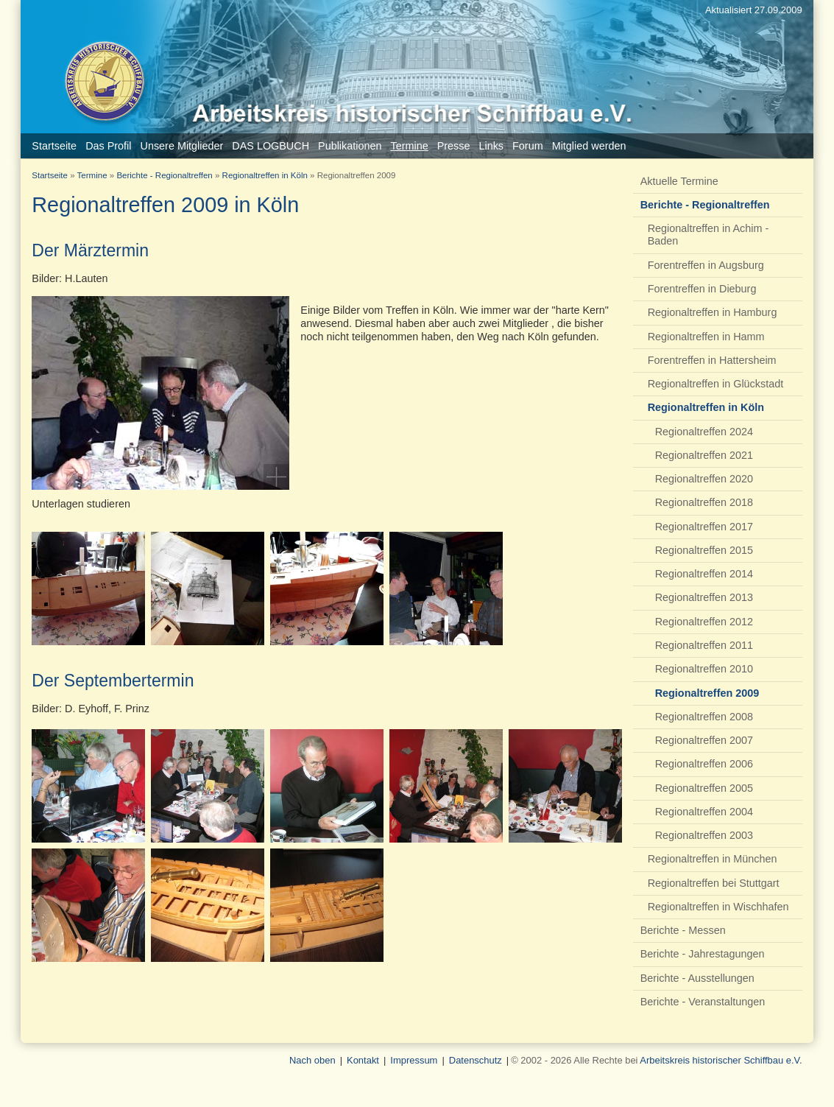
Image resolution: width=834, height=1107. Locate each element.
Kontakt (363, 1060)
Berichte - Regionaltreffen (164, 175)
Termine (92, 175)
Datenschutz (475, 1060)
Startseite (50, 175)
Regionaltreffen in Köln (265, 175)
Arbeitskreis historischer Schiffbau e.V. (721, 1060)
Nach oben (312, 1060)
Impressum (413, 1060)
